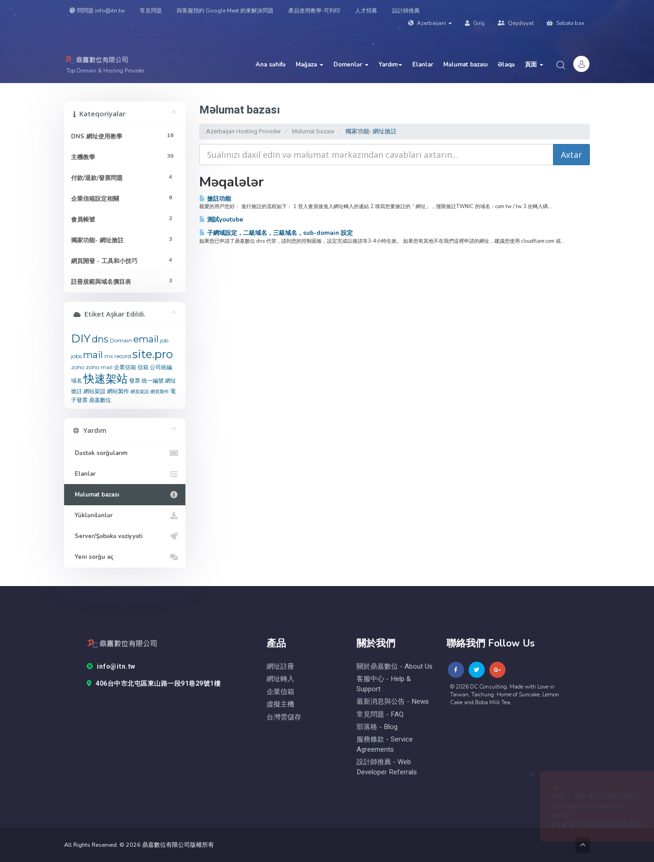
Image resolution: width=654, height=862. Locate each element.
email (146, 339)
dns (100, 339)
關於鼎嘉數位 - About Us (395, 666)
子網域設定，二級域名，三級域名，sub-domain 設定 (276, 232)
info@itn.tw (111, 666)
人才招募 (366, 10)
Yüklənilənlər (124, 515)
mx (108, 356)
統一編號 (153, 380)
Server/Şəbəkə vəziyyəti (124, 536)
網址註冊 (280, 666)
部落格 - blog (377, 727)
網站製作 (118, 391)
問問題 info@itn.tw (97, 10)
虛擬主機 (280, 704)
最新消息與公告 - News (393, 701)
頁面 (534, 64)
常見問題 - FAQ (380, 714)
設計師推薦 (406, 10)
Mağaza (309, 64)
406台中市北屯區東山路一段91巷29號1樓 (154, 683)
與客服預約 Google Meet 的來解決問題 (225, 10)
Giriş (475, 23)
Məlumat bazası (465, 64)
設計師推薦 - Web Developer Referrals (387, 767)
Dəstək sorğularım (124, 453)
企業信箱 (125, 367)
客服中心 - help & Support (384, 684)
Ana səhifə (270, 64)
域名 (76, 380)
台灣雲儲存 (284, 717)
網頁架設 (140, 392)
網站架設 (94, 391)
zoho (77, 367)
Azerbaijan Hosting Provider (243, 131)
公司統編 (161, 367)
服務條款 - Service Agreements (385, 744)
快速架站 (105, 378)
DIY (80, 338)
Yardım (390, 64)
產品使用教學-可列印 (314, 10)
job (164, 340)
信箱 (143, 367)
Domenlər (351, 64)
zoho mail (99, 367)
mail (93, 354)
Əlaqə (506, 64)
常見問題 (151, 10)
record (122, 356)
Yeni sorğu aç (124, 557)
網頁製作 (159, 392)
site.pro (152, 354)
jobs (76, 356)
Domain (121, 340)
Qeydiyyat (516, 23)
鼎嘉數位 (100, 399)
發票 (134, 380)
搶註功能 (215, 198)
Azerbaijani (430, 23)
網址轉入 (280, 679)
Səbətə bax (565, 23)
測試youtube (221, 219)
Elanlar (422, 64)
